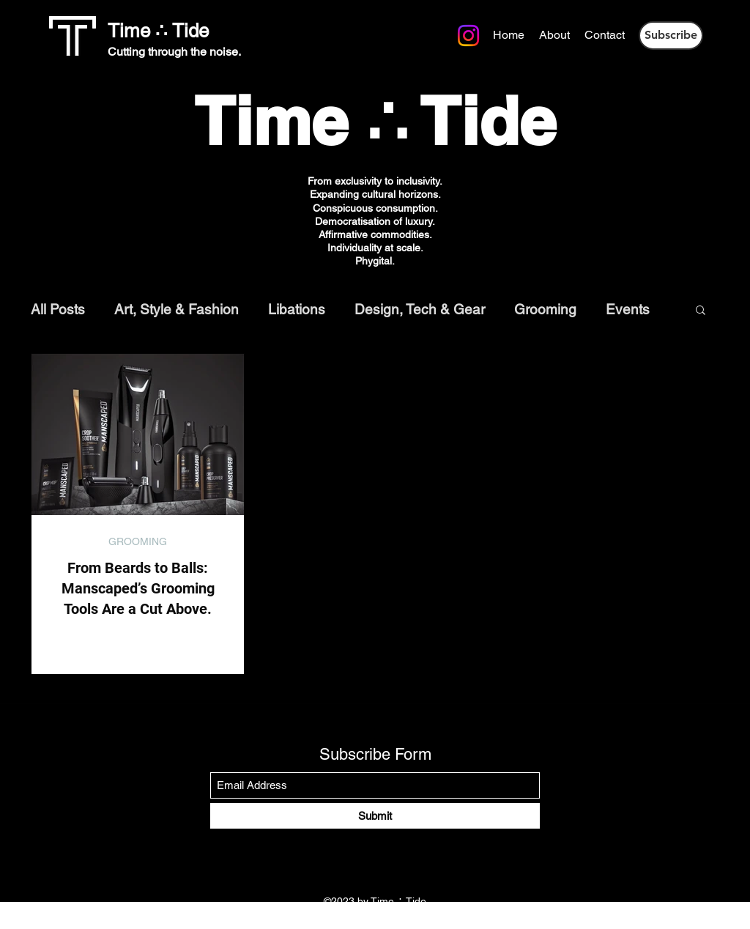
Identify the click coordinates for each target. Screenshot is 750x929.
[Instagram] (234, 34)
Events (628, 309)
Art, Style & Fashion (176, 309)
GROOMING (137, 541)
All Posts (58, 309)
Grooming (545, 309)
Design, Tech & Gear (419, 309)
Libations (296, 309)
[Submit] (375, 816)
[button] (671, 35)
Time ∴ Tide (158, 31)
